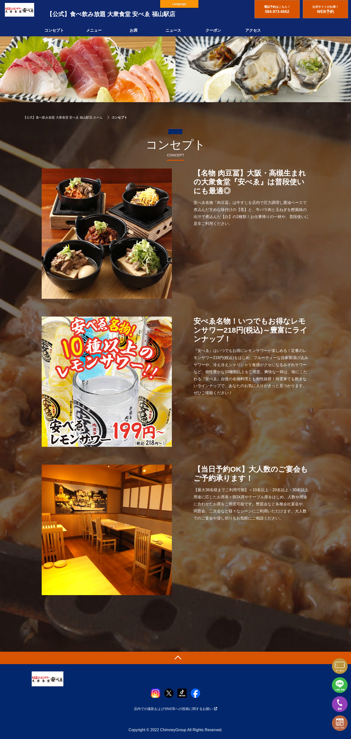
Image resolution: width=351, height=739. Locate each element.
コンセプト (54, 30)
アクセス (253, 30)
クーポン (213, 30)
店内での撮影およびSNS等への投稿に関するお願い (175, 709)
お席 (133, 30)
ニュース (173, 30)
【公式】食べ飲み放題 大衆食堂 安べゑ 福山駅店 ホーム (63, 117)
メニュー (94, 30)
